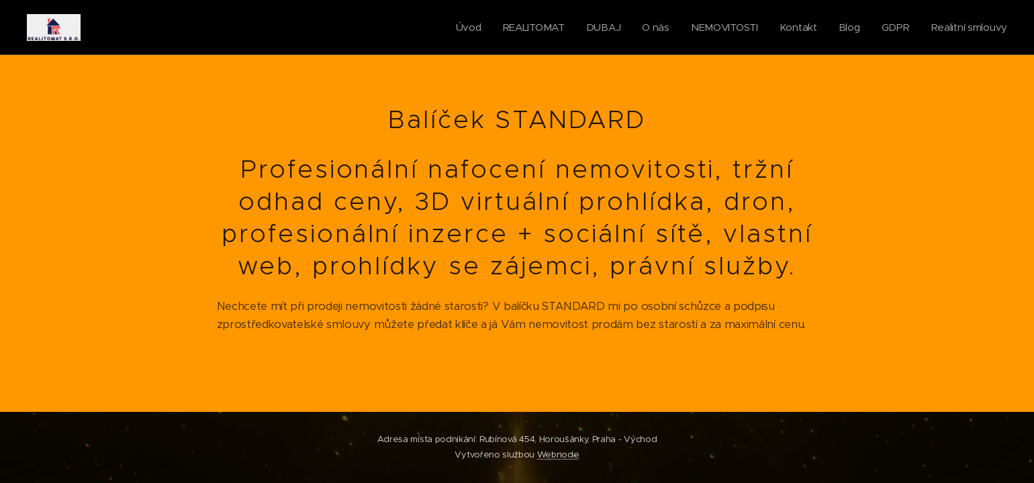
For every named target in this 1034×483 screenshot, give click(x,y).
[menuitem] (460, 27)
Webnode (558, 454)
